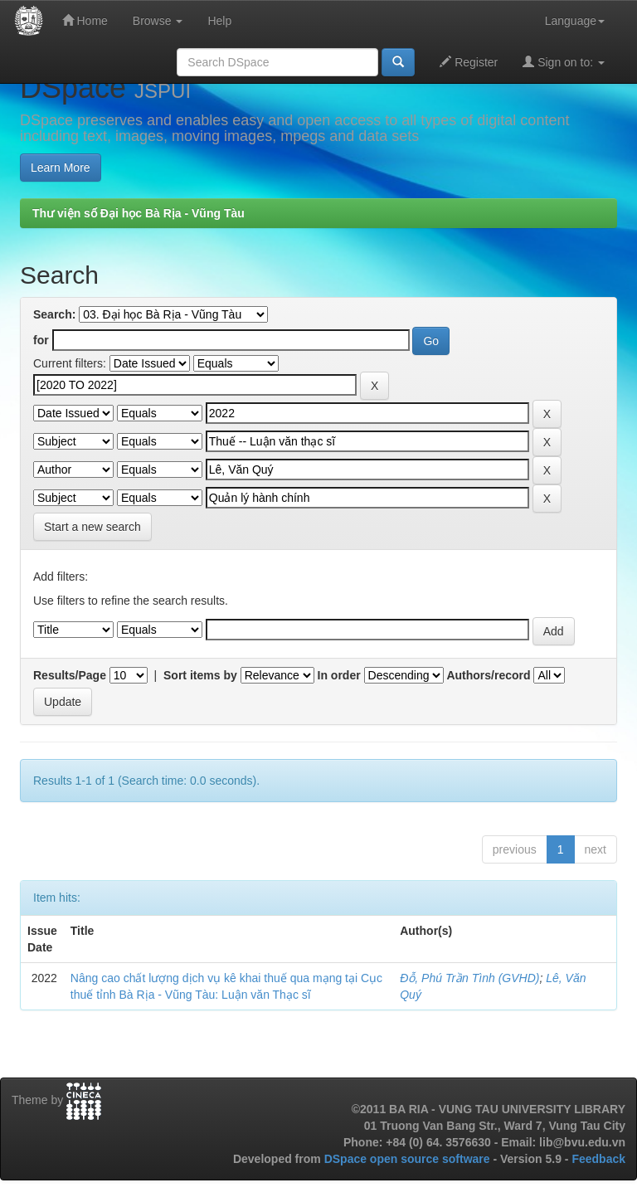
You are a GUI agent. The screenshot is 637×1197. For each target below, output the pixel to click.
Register (469, 62)
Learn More (60, 167)
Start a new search (92, 526)
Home (85, 20)
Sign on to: (564, 62)
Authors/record (488, 675)
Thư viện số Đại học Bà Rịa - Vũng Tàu (138, 213)
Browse (158, 20)
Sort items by (200, 675)
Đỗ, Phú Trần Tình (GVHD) (469, 978)
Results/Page (69, 675)
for (41, 340)
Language (575, 20)
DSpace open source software (409, 1158)
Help (219, 20)
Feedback (598, 1158)
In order (339, 675)
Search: (54, 314)
